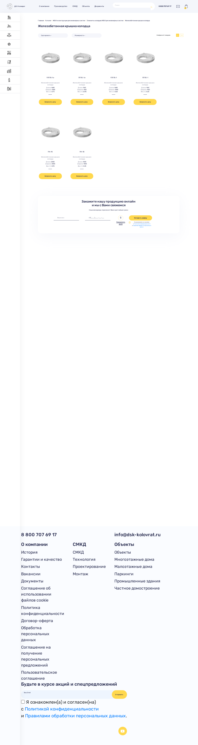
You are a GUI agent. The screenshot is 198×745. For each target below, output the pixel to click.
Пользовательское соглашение (39, 675)
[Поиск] (132, 5)
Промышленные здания (137, 581)
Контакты (30, 566)
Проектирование (89, 566)
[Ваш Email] (66, 692)
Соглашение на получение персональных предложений (36, 656)
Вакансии (31, 574)
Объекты (86, 6)
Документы (99, 6)
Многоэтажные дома (134, 559)
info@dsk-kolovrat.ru (137, 534)
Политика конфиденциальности (42, 610)
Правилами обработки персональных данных (142, 226)
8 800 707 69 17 (165, 6)
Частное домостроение (137, 588)
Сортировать (45, 35)
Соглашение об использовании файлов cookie (36, 594)
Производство (60, 6)
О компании (44, 6)
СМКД (74, 6)
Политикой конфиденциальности (142, 223)
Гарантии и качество (41, 559)
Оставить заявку (140, 218)
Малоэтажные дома (133, 566)
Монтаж (80, 574)
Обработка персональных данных (35, 633)
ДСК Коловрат (15, 6)
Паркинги (124, 574)
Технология (84, 559)
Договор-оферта (37, 620)
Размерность (79, 35)
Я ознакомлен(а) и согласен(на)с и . (74, 708)
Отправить (119, 694)
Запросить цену (50, 102)
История (29, 552)
